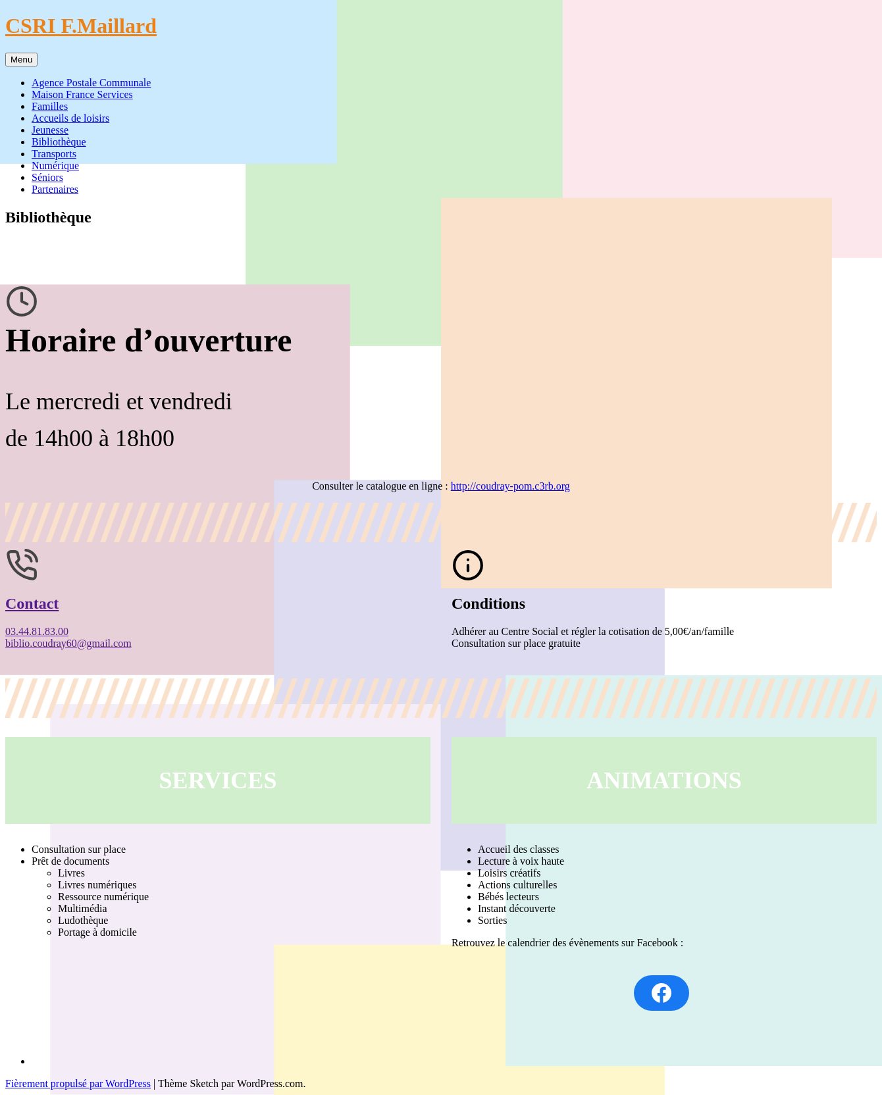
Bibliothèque (59, 141)
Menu (21, 59)
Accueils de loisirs (70, 118)
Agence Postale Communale (91, 82)
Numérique (55, 165)
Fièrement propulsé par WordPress (78, 1083)
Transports (54, 153)
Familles (50, 106)
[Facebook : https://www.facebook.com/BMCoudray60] (661, 993)
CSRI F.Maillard (81, 26)
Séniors (47, 177)
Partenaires (55, 189)
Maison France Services (82, 94)
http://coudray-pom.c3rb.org (510, 486)
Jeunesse (50, 130)
